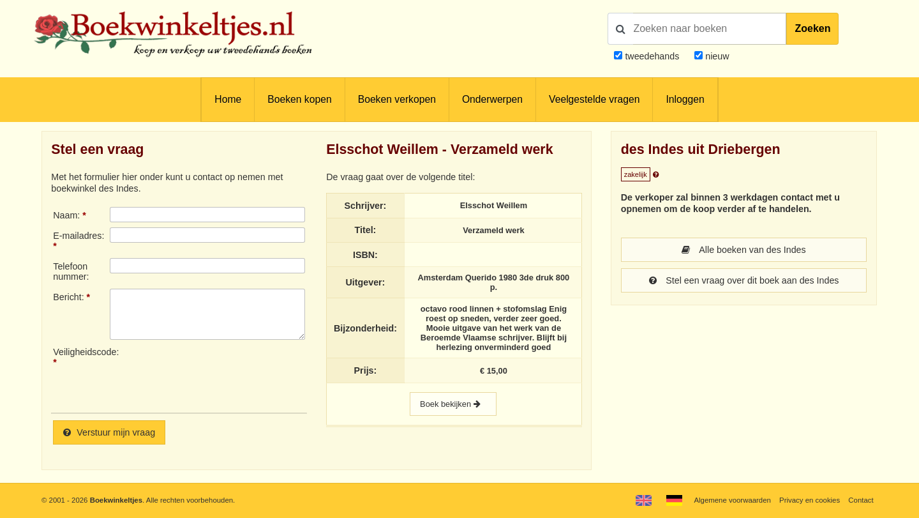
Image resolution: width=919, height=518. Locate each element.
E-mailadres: (78, 236)
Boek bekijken (453, 404)
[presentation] (216, 375)
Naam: (66, 215)
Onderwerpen (492, 99)
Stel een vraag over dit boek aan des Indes (744, 280)
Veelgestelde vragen (594, 99)
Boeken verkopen (397, 99)
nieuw (716, 56)
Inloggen (685, 99)
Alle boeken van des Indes (743, 250)
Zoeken (812, 28)
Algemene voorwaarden (732, 500)
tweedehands (652, 56)
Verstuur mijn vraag (109, 432)
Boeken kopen (299, 99)
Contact (860, 500)
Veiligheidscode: (81, 352)
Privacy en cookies (809, 500)
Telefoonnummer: (71, 271)
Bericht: (68, 297)
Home (227, 99)
